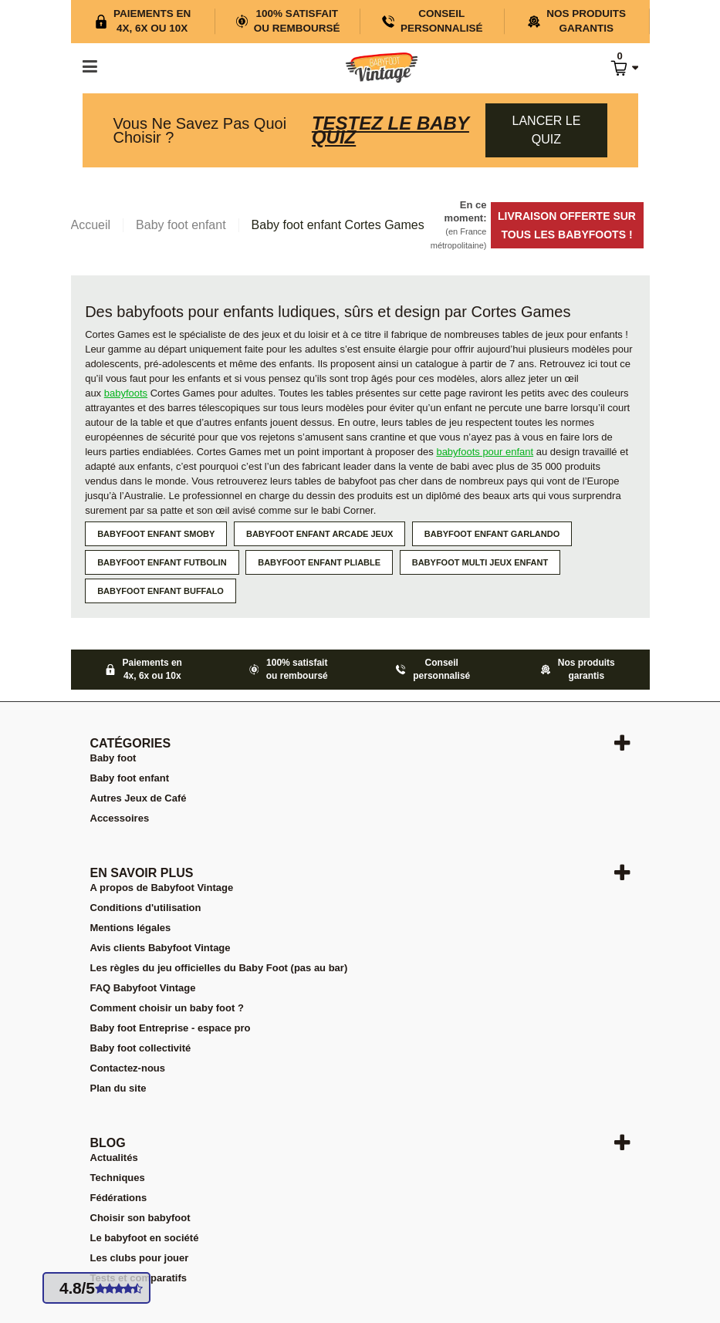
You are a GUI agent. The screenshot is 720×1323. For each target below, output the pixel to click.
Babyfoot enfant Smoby (156, 533)
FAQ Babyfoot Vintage (143, 988)
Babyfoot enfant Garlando (491, 533)
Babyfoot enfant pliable (319, 562)
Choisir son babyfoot (140, 1217)
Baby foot (113, 758)
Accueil (91, 224)
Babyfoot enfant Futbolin (161, 562)
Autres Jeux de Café (138, 798)
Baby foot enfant (130, 778)
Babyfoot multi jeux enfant (480, 562)
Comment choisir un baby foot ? (167, 1008)
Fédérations (118, 1197)
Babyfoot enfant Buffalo (160, 591)
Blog (108, 1142)
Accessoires (120, 818)
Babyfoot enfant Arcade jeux (319, 533)
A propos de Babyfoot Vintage (162, 887)
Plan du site (118, 1088)
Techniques (117, 1177)
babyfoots (125, 393)
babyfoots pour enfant (484, 451)
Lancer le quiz (546, 130)
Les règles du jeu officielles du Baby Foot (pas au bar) (219, 968)
